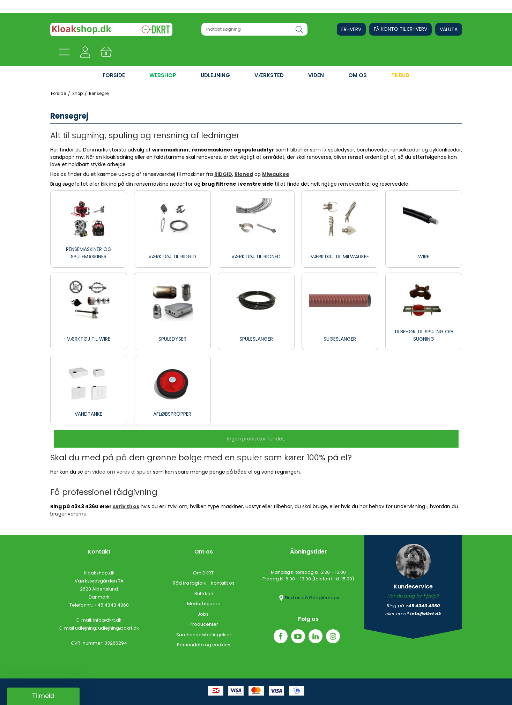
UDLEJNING (215, 75)
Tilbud (400, 75)
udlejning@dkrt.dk (118, 628)
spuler (249, 457)
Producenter (204, 624)
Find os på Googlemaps (308, 597)
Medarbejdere (204, 603)
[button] (43, 696)
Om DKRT (204, 573)
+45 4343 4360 (111, 605)
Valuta (449, 29)
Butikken (203, 593)
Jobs (204, 614)
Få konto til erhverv (400, 28)
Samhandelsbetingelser (203, 634)
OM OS (357, 75)
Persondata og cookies (203, 644)
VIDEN (316, 75)
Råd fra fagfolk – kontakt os (204, 583)
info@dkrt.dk (107, 620)
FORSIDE (114, 75)
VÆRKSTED (269, 75)
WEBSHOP (162, 75)
